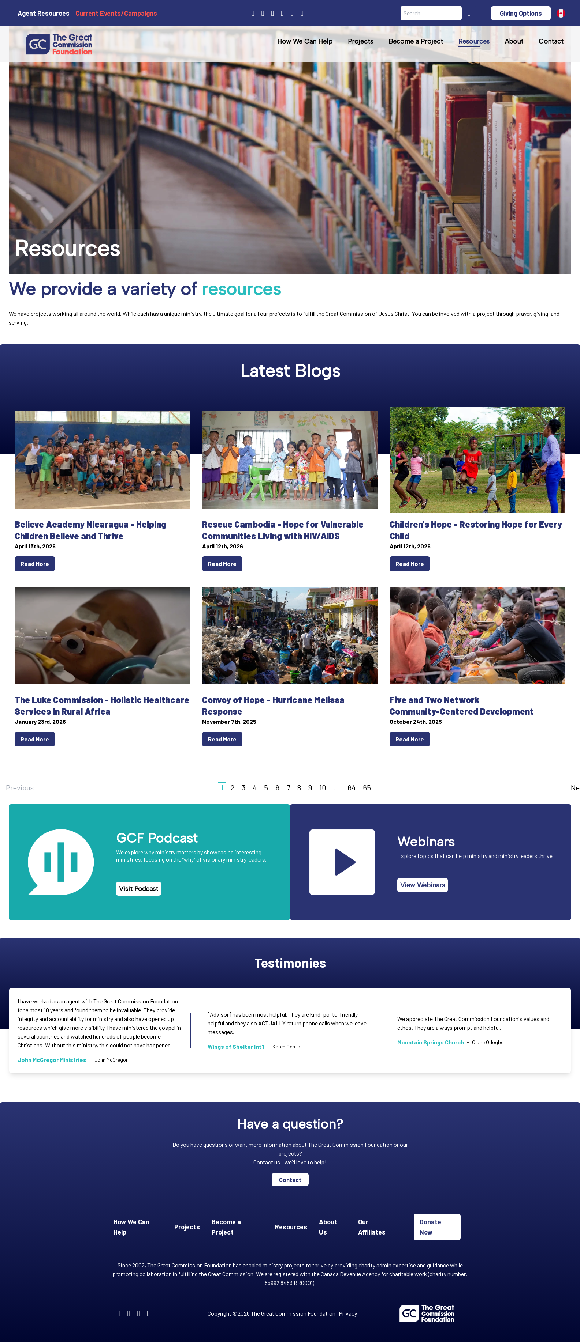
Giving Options (521, 13)
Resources (474, 41)
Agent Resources (44, 13)
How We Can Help (304, 41)
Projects (360, 41)
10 (322, 787)
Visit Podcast (138, 889)
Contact (551, 41)
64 (351, 787)
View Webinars (422, 885)
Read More (35, 563)
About (514, 41)
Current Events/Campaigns (116, 13)
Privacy (348, 1313)
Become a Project (415, 41)
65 (367, 787)
